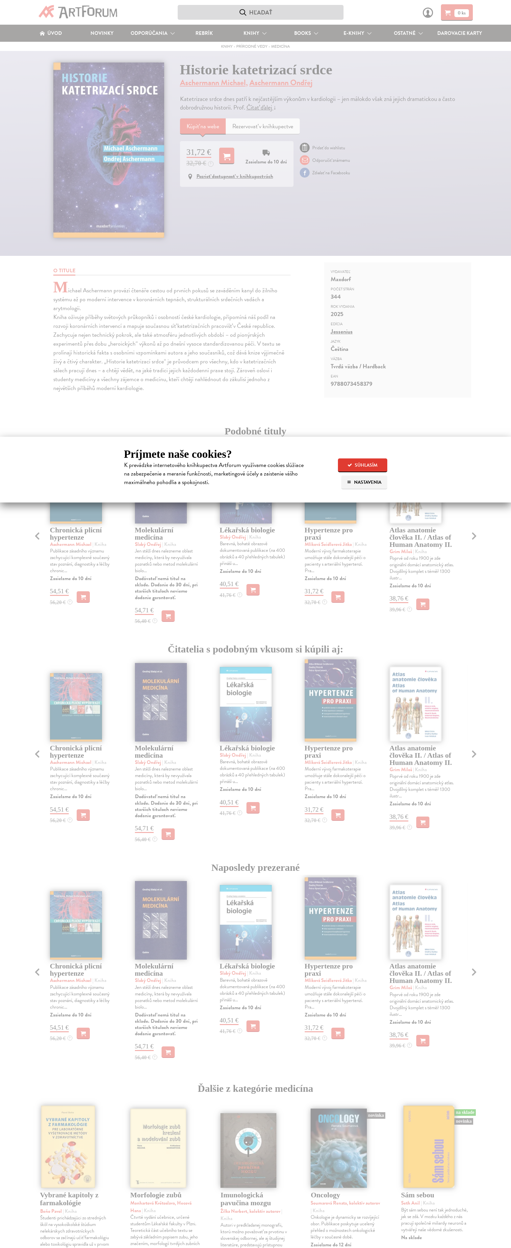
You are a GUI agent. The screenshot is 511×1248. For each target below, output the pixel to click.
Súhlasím (362, 465)
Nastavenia (364, 482)
